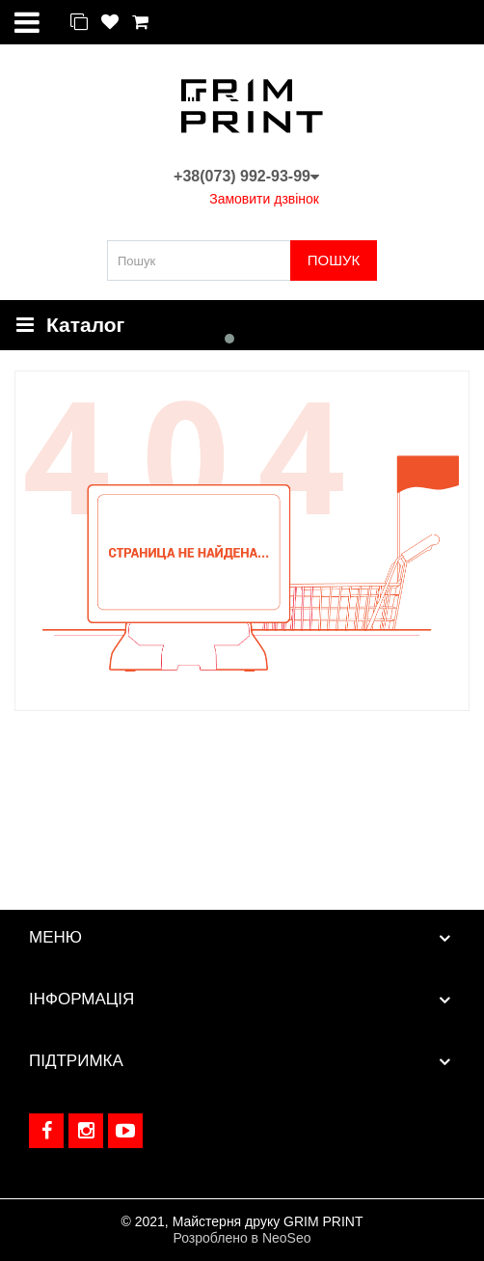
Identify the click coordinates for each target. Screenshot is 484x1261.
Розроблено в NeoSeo (241, 1238)
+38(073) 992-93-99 (246, 176)
